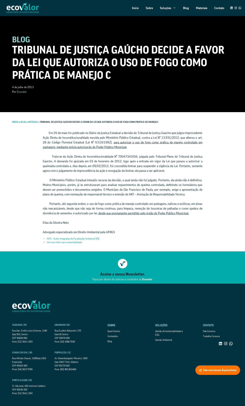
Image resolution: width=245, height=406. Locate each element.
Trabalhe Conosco (211, 336)
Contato (219, 8)
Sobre (149, 8)
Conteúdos (113, 336)
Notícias (33, 122)
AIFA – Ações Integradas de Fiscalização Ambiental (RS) (73, 239)
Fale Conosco (209, 331)
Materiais (201, 8)
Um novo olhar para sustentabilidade (64, 242)
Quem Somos (114, 331)
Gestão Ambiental (163, 340)
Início (135, 8)
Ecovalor (22, 91)
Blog (186, 8)
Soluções (170, 8)
